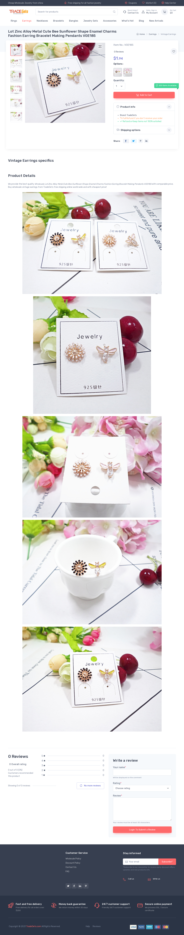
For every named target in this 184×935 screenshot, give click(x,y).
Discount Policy (73, 863)
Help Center (169, 3)
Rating (117, 783)
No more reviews (90, 785)
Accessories (109, 20)
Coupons (131, 3)
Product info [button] (126, 106)
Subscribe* (167, 861)
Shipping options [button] (128, 129)
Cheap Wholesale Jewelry (20, 3)
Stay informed (132, 853)
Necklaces (42, 20)
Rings (14, 20)
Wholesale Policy (73, 858)
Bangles (73, 20)
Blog (141, 20)
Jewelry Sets (90, 20)
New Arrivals (156, 20)
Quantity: (118, 80)
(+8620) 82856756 (133, 883)
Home (141, 34)
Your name (119, 767)
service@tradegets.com (164, 882)
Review (117, 795)
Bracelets (58, 20)
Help (88, 926)
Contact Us (71, 867)
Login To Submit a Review (142, 829)
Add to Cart (144, 95)
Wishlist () (149, 3)
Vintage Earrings (168, 34)
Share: (116, 141)
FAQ (67, 871)
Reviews (97, 926)
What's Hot (128, 20)
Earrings (26, 20)
